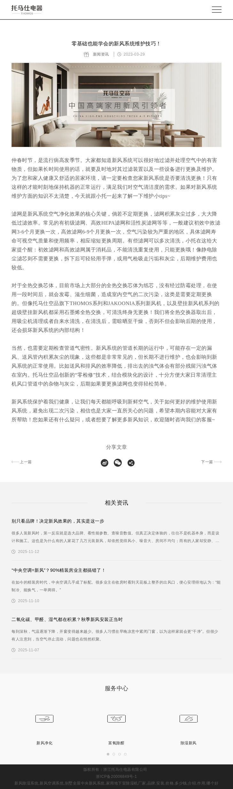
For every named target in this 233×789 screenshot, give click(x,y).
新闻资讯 (101, 54)
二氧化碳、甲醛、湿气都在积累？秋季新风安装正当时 (67, 619)
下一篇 (207, 462)
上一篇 (26, 462)
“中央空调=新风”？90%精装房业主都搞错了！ (59, 570)
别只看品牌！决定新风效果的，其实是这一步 (58, 521)
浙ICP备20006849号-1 (116, 776)
